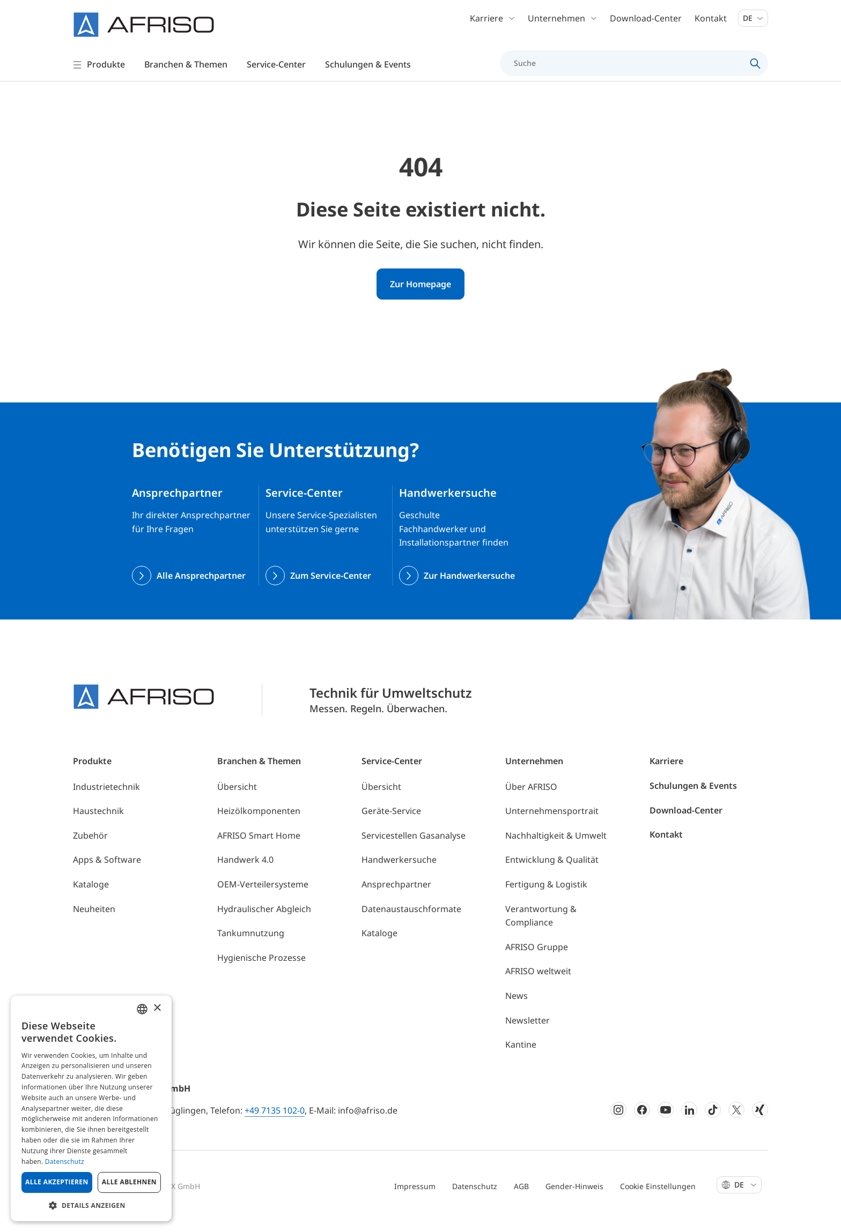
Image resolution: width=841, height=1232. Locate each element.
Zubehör (90, 848)
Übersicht (237, 799)
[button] (91, 1205)
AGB (521, 1199)
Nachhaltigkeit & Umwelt (556, 848)
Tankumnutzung (250, 946)
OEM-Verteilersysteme (262, 897)
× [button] (157, 1008)
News (516, 1008)
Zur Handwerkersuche (469, 588)
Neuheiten (94, 922)
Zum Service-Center (330, 588)
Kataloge (91, 897)
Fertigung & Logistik (546, 897)
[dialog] (91, 1108)
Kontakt (711, 21)
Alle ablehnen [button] (129, 1181)
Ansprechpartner (396, 897)
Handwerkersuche (399, 873)
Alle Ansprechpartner (201, 588)
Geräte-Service (391, 824)
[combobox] (142, 1009)
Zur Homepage (420, 297)
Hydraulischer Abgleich (264, 922)
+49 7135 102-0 (275, 1123)
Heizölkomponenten (258, 824)
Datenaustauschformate (411, 922)
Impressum (415, 1199)
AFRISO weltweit (538, 984)
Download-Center (646, 21)
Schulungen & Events (693, 798)
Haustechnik (98, 824)
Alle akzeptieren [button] (56, 1181)
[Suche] (628, 66)
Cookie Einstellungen (658, 1199)
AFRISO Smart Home (258, 848)
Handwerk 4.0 (245, 873)
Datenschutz (474, 1199)
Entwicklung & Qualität (552, 873)
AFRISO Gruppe (536, 960)
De (753, 21)
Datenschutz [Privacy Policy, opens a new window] (64, 1161)
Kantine (520, 1057)
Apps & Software (107, 873)
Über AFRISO (531, 799)
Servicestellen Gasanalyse (414, 848)
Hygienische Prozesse (261, 970)
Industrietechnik (106, 799)
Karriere (666, 774)
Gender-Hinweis (574, 1199)
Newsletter (527, 1033)
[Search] (755, 66)
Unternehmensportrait (552, 824)
